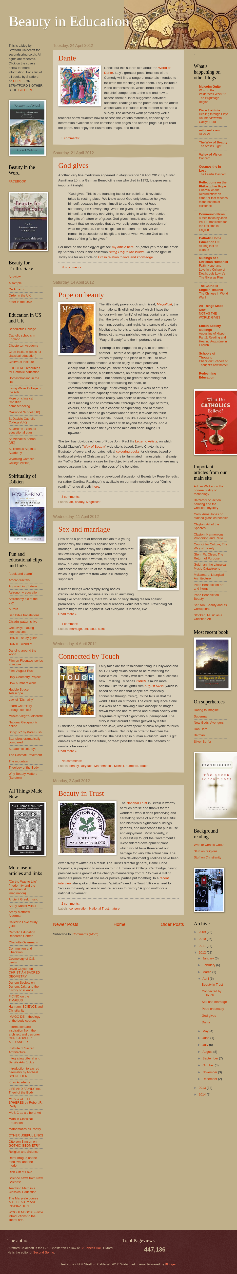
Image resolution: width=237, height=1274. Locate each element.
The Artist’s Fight (210, 146)
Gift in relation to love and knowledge (125, 257)
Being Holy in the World (126, 252)
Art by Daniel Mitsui (22, 906)
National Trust (137, 803)
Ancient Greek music (23, 899)
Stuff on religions (205, 851)
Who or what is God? (208, 845)
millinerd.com (209, 130)
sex (86, 629)
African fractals (19, 580)
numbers (132, 766)
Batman (199, 735)
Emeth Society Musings (210, 328)
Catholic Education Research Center (22, 934)
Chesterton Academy (23, 345)
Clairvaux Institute (21, 362)
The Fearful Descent (212, 174)
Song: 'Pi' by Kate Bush (25, 732)
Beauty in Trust (81, 793)
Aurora (13, 609)
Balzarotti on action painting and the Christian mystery (207, 504)
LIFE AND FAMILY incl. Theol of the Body (25, 1090)
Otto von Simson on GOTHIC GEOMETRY (24, 1143)
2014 (203, 1094)
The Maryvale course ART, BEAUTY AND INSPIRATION (23, 1202)
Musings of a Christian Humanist (213, 260)
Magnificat (164, 304)
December (210, 1079)
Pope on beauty (81, 295)
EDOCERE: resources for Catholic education (24, 370)
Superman (201, 716)
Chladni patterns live (23, 621)
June (206, 1038)
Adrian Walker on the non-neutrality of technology (208, 490)
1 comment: (70, 624)
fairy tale (86, 766)
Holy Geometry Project (25, 677)
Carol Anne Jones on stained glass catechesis (211, 516)
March (207, 972)
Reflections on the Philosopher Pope (213, 184)
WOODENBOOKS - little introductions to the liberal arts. (26, 1216)
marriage (75, 629)
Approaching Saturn (23, 586)
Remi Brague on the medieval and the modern (23, 1161)
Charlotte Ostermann (23, 942)
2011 (203, 946)
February (209, 965)
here (96, 486)
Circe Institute (209, 110)
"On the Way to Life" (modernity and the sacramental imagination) (23, 887)
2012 (203, 952)
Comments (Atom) (85, 934)
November (210, 1072)
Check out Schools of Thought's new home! (213, 363)
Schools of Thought (207, 355)
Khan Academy (19, 1082)
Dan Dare (200, 729)
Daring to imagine (206, 710)
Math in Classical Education (21, 1120)
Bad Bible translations (24, 615)
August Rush (153, 686)
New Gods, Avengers (209, 722)
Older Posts (172, 924)
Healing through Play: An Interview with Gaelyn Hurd (213, 118)
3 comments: (70, 496)
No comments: (72, 267)
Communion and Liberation (20, 950)
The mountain (18, 761)
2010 (203, 939)
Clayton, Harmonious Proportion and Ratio (208, 536)
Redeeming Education (207, 375)
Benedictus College (22, 329)
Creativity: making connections (21, 629)
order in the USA (20, 302)
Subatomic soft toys (22, 749)
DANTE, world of (20, 644)
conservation (78, 908)
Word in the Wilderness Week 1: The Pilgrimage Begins (212, 96)
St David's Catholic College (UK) (22, 420)
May (205, 1031)
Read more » (67, 614)
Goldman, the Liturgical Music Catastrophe (210, 566)
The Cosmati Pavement (25, 755)
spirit (101, 629)
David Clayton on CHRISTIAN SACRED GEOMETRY (24, 972)
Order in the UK (20, 295)
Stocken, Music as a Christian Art (208, 617)
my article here (123, 247)
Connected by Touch (88, 656)
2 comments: (70, 903)
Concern (204, 158)
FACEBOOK (17, 181)
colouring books (127, 451)
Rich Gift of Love (20, 1172)
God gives (73, 165)
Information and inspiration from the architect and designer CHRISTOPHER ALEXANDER (24, 1034)
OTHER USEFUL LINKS (26, 1135)
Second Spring (43, 1252)
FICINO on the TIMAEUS (19, 998)
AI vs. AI (204, 134)
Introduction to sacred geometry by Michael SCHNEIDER (24, 1072)
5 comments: (70, 138)
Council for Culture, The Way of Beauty (210, 546)
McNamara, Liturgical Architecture (209, 576)
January (208, 958)
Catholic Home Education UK (210, 240)
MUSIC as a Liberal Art (25, 1113)
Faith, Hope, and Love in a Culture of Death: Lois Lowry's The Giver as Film (212, 271)
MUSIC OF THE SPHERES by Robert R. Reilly (25, 1102)
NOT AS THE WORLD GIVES (209, 315)
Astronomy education (24, 592)
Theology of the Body (24, 767)
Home (119, 924)
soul (93, 629)
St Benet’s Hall (90, 1248)
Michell (119, 766)
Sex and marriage (84, 529)
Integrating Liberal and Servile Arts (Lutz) (24, 1060)
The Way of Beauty (213, 142)
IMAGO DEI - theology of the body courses (24, 1018)
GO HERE (25, 90)
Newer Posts (65, 924)
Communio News (212, 214)
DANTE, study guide (23, 638)
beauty (79, 502)
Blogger (170, 1264)
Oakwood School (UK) (24, 412)
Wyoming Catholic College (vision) (21, 460)
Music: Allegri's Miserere (26, 716)
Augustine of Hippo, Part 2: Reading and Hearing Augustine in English (213, 339)
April (206, 978)
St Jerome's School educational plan (22, 430)
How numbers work (22, 683)
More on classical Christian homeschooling (21, 402)
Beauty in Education (69, 21)
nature (115, 908)
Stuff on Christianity (207, 857)
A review (15, 277)
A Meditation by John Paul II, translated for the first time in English (213, 224)
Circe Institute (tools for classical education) (25, 353)
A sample (15, 283)
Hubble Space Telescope (19, 691)
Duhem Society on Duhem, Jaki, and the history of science (24, 986)
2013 (203, 1088)
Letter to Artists (146, 441)
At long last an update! (208, 248)
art (71, 502)
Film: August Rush (21, 671)
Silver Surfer (202, 741)
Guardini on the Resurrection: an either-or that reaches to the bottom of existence (213, 198)
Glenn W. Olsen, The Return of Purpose (208, 556)
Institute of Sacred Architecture (21, 1050)
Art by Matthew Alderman (19, 913)
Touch (144, 766)
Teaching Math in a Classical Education (22, 1190)
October (208, 1065)
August (207, 1052)
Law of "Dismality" (21, 699)
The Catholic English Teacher (211, 288)
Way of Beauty (94, 446)
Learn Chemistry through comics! (20, 707)
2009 (203, 932)
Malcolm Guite (210, 86)
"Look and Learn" (21, 574)
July (205, 1045)
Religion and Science (24, 1152)
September (210, 1058)
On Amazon (17, 289)
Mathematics (103, 766)
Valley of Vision (210, 154)
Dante (67, 58)
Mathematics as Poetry (25, 1129)
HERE (17, 81)
